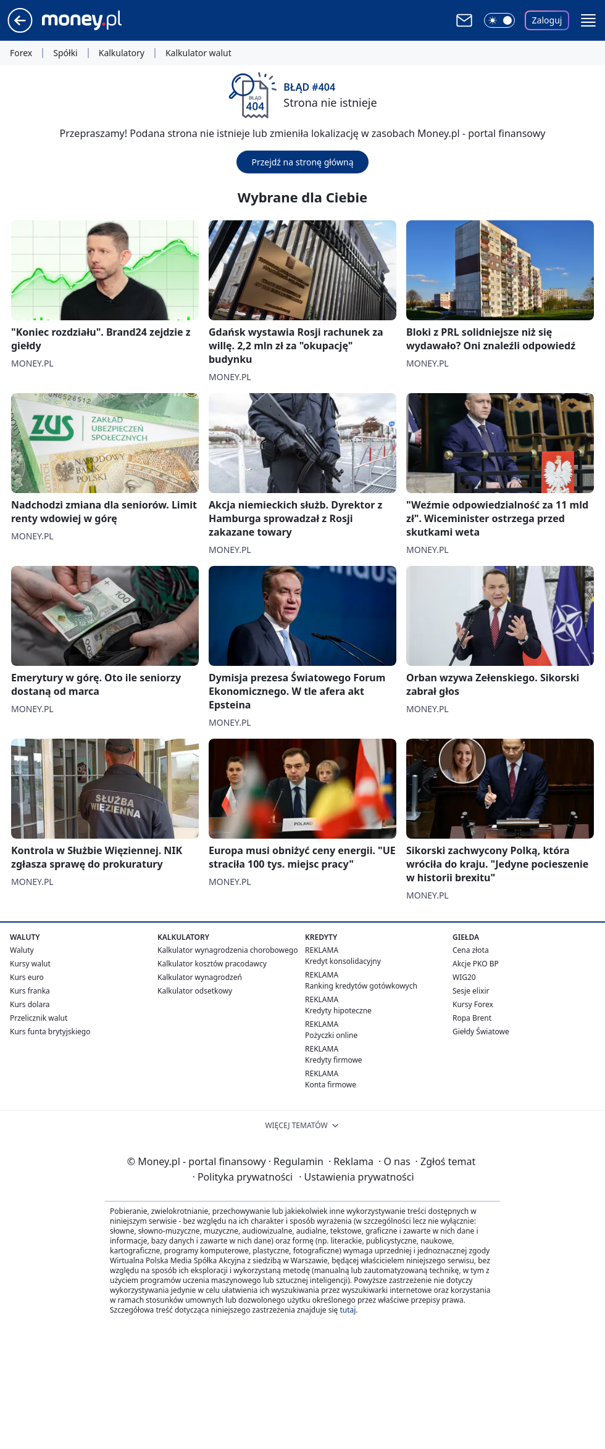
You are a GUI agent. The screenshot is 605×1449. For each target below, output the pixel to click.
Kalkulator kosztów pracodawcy (212, 963)
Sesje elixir (471, 991)
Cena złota (471, 950)
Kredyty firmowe (333, 1060)
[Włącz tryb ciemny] (499, 20)
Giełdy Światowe (481, 1031)
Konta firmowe (330, 1084)
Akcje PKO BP (476, 963)
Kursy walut (30, 963)
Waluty (22, 950)
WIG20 (464, 977)
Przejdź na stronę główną (302, 162)
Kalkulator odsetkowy (194, 991)
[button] (588, 20)
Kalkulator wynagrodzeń (199, 977)
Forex (21, 53)
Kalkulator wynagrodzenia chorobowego (227, 950)
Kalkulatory (121, 53)
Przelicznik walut (38, 1018)
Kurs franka (30, 991)
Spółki (65, 53)
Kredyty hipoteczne (338, 1010)
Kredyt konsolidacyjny (343, 961)
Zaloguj (547, 20)
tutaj (348, 1310)
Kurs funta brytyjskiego (50, 1031)
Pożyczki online (331, 1035)
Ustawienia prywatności (356, 1177)
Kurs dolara (30, 1004)
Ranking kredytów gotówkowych (361, 986)
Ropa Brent (472, 1018)
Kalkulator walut (198, 53)
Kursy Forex (473, 1004)
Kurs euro (27, 977)
